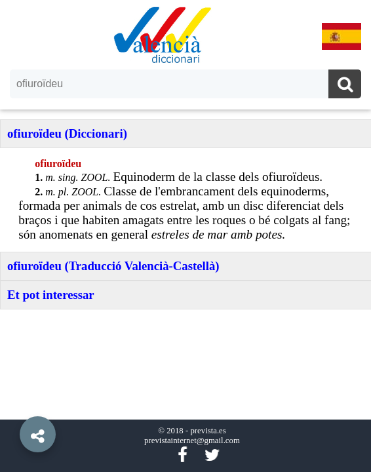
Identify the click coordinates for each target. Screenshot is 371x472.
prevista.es (207, 430)
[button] (13, 404)
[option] (185, 236)
